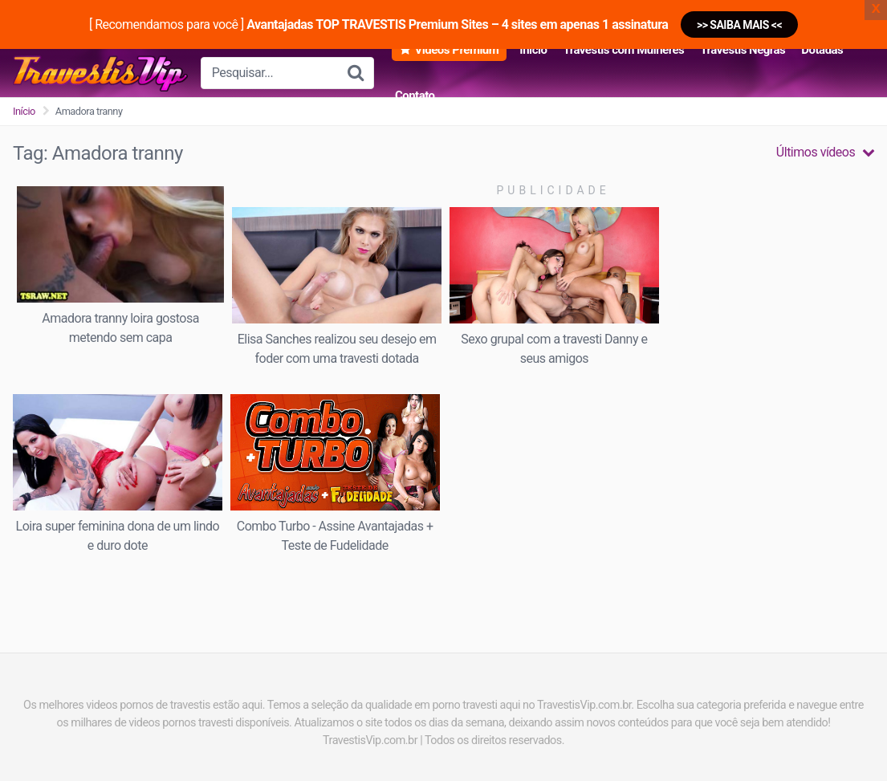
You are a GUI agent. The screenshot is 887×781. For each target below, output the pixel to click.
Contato (415, 95)
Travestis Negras (742, 50)
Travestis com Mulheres (623, 50)
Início (533, 50)
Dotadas (822, 50)
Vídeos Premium (456, 50)
